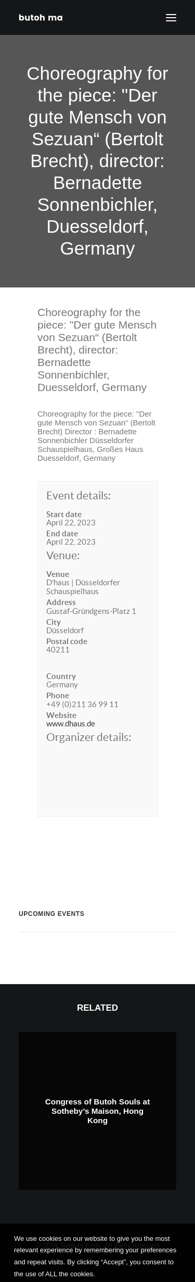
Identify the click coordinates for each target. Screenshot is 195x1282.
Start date (64, 514)
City (53, 622)
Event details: (78, 495)
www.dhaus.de (70, 723)
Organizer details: (88, 737)
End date (62, 533)
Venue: (63, 555)
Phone (57, 695)
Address (61, 602)
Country (61, 676)
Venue (57, 574)
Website (61, 715)
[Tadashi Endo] (41, 17)
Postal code (66, 641)
